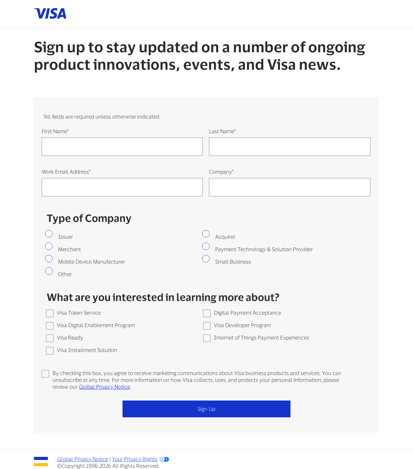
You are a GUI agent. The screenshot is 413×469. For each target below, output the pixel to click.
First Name (55, 131)
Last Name (222, 131)
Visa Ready (70, 337)
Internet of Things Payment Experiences (261, 337)
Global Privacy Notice (104, 386)
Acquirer (225, 236)
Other (65, 274)
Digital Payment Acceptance (247, 312)
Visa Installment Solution (87, 350)
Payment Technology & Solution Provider (264, 249)
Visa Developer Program (242, 325)
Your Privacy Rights (134, 459)
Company (221, 171)
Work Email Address (66, 171)
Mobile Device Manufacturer (91, 261)
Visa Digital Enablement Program (96, 325)
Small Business (233, 261)
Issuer (65, 236)
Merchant (69, 249)
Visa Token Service (79, 312)
